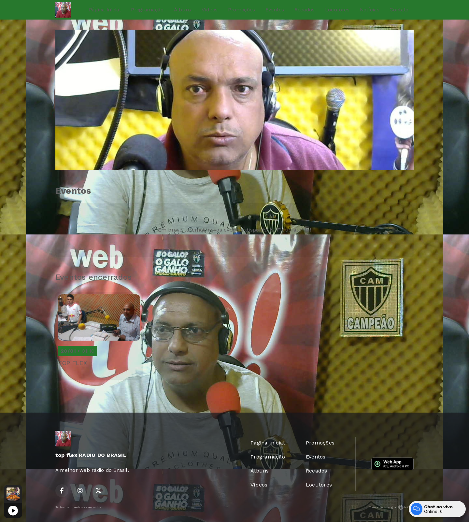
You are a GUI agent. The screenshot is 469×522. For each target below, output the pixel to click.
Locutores (337, 10)
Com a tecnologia (391, 507)
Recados (304, 10)
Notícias (369, 10)
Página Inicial (105, 10)
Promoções (241, 10)
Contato (399, 10)
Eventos (274, 10)
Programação (147, 10)
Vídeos (210, 10)
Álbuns (182, 10)
